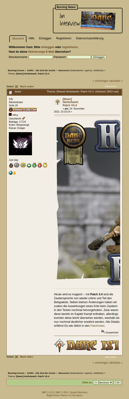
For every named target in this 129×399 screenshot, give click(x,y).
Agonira (88, 70)
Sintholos (98, 70)
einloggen (47, 47)
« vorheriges (100, 80)
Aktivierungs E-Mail (41, 51)
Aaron (79, 395)
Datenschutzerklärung (89, 38)
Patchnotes (97, 325)
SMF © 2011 (61, 392)
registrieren (69, 47)
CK (11, 99)
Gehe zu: (87, 382)
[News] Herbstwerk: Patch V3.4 (71, 102)
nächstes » (116, 80)
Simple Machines (78, 392)
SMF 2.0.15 (48, 392)
